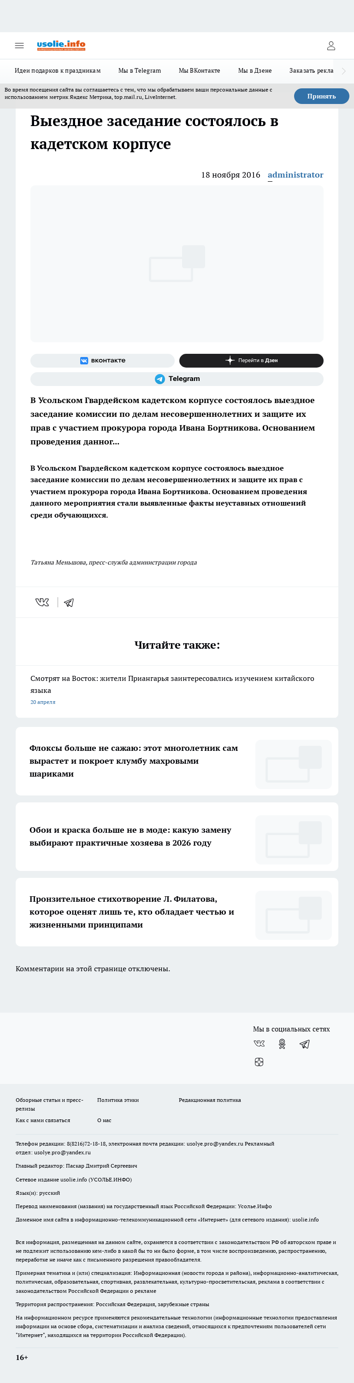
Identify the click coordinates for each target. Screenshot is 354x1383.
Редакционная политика (210, 1099)
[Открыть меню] (19, 45)
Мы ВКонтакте (200, 70)
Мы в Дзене (255, 70)
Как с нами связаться (43, 1120)
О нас (104, 1120)
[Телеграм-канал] (177, 379)
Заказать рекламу (315, 70)
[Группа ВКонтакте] (102, 361)
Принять (321, 96)
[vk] (43, 602)
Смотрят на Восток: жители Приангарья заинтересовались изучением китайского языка (177, 691)
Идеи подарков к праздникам (58, 70)
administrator (296, 174)
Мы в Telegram (139, 70)
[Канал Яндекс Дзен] (251, 361)
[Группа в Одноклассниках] (282, 1044)
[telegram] (72, 602)
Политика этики (118, 1099)
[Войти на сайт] (331, 45)
